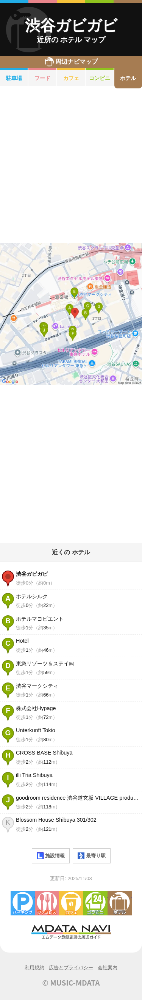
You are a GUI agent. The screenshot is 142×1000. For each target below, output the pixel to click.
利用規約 (34, 967)
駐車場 (14, 78)
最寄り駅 (92, 855)
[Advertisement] (71, 165)
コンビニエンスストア (95, 903)
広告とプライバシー (71, 967)
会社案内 (107, 967)
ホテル (120, 903)
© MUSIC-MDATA (71, 982)
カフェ (71, 78)
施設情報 (51, 855)
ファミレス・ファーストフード (47, 903)
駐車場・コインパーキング (23, 903)
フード (42, 78)
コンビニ (99, 78)
